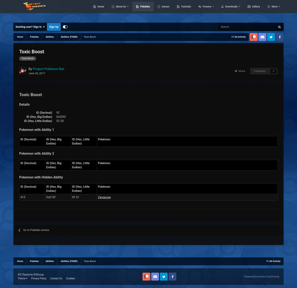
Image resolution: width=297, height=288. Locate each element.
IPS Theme (24, 274)
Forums (227, 10)
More (274, 10)
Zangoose (104, 197)
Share (240, 71)
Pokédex (164, 10)
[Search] (231, 27)
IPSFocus (38, 274)
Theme (22, 278)
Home (120, 10)
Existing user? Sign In (30, 27)
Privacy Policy (38, 278)
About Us (140, 10)
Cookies (70, 278)
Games (185, 10)
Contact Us (56, 278)
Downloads (251, 10)
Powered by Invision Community (261, 276)
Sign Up (53, 26)
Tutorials (205, 10)
